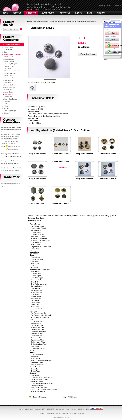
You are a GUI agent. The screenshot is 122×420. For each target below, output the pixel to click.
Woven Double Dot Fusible (40, 317)
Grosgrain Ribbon (37, 365)
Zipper (6, 52)
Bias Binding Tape (37, 354)
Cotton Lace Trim (37, 325)
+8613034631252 (115, 46)
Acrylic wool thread (37, 226)
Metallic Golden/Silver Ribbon (41, 360)
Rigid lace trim (36, 323)
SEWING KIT (8, 50)
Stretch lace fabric (37, 334)
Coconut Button (36, 290)
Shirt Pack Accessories (39, 284)
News (89, 13)
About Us (17, 13)
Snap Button (91, 21)
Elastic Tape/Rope (10, 111)
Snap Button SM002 (37, 154)
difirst (113, 39)
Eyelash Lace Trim (37, 327)
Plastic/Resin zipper (38, 259)
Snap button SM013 (60, 203)
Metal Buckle (35, 271)
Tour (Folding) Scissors (39, 387)
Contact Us (65, 13)
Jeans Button (35, 302)
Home (5, 13)
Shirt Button (35, 294)
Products (31, 13)
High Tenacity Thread (38, 236)
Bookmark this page (40, 397)
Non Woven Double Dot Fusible (41, 315)
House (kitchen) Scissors (39, 379)
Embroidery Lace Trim (38, 331)
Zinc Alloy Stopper (37, 278)
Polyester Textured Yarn (39, 238)
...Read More (62, 167)
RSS (87, 409)
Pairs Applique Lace (38, 348)
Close (105, 59)
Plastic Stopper (36, 276)
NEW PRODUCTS (47, 13)
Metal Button (35, 288)
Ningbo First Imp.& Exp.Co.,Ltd (60, 413)
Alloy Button (35, 307)
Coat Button (35, 300)
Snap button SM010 (108, 178)
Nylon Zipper (35, 257)
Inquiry (109, 5)
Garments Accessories (57, 21)
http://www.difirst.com (12, 154)
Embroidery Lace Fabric (39, 344)
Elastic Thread (36, 242)
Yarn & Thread (9, 47)
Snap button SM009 (84, 178)
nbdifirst (114, 33)
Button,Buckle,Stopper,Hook (76, 21)
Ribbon (6, 108)
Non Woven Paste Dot (38, 313)
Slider (33, 265)
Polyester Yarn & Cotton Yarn (41, 247)
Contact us (117, 5)
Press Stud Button (37, 309)
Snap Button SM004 (84, 154)
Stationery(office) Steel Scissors (42, 383)
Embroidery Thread (37, 234)
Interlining (7, 101)
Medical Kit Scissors (38, 392)
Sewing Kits (35, 251)
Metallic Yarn (35, 244)
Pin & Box (34, 267)
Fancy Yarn (35, 249)
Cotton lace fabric (37, 338)
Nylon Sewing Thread (38, 228)
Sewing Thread (36, 232)
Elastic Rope (35, 371)
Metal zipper (35, 261)
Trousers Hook (36, 280)
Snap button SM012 (37, 203)
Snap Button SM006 (37, 178)
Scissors (7, 113)
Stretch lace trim (36, 321)
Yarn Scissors (35, 375)
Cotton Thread (36, 230)
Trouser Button (36, 296)
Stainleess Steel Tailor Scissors (41, 377)
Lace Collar (35, 346)
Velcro (6, 106)
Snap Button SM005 (108, 154)
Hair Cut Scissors (37, 381)
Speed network (64, 417)
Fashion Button (36, 298)
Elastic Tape (35, 369)
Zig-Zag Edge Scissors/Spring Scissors (44, 389)
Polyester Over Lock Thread (40, 240)
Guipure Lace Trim (37, 329)
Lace (5, 104)
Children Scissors (37, 385)
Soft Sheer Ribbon (37, 363)
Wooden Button (36, 292)
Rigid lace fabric (36, 336)
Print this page (72, 397)
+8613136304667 (115, 52)
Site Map (101, 13)
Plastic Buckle (36, 273)
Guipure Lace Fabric (38, 342)
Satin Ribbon (35, 356)
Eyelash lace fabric (37, 340)
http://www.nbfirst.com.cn (13, 156)
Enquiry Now (88, 54)
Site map (102, 5)
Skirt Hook (34, 282)
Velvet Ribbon (36, 358)
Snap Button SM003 (60, 154)
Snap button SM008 (60, 162)
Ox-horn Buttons (36, 286)
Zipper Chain (35, 263)
